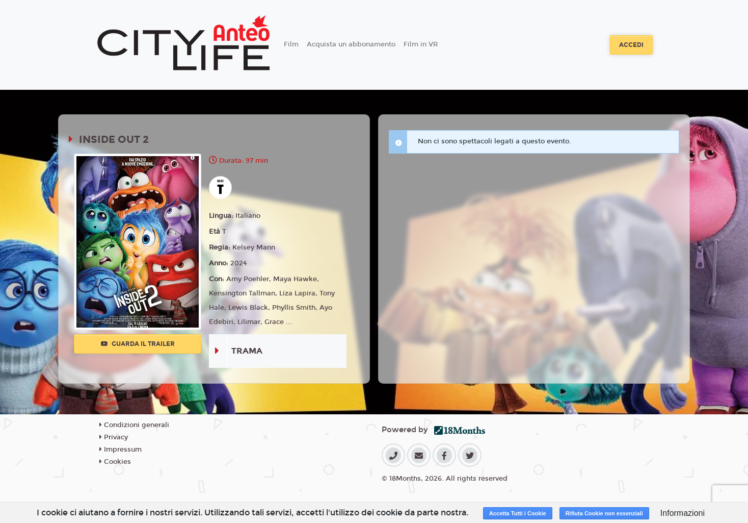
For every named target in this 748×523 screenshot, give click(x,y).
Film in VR (421, 44)
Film (291, 44)
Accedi (631, 44)
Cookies (115, 462)
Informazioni (682, 513)
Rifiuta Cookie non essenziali (604, 513)
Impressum (120, 449)
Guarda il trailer (138, 343)
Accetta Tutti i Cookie (517, 513)
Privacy (113, 437)
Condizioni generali (134, 425)
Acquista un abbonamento (351, 44)
